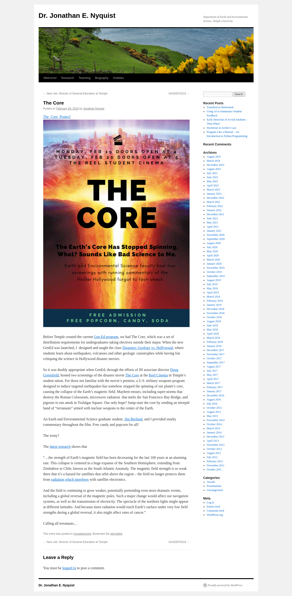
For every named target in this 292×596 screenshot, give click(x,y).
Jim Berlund (133, 419)
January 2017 (214, 391)
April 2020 (213, 255)
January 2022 (214, 210)
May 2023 (212, 181)
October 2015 (214, 407)
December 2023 (215, 164)
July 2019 (212, 284)
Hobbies (118, 78)
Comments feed (215, 510)
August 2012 (214, 453)
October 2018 (214, 317)
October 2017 (214, 358)
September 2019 (216, 276)
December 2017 (215, 350)
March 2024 (213, 160)
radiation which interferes (70, 479)
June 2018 (212, 325)
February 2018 (215, 342)
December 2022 (215, 197)
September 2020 (216, 239)
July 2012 (212, 457)
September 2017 (216, 362)
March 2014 (213, 428)
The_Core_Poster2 (57, 117)
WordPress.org (215, 514)
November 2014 (216, 420)
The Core (132, 375)
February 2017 (215, 387)
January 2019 (214, 304)
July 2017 (212, 370)
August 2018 (214, 321)
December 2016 (215, 395)
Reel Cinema (158, 375)
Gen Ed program (106, 337)
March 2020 (213, 259)
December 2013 (215, 436)
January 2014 (214, 432)
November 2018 (216, 313)
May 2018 (212, 329)
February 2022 (215, 206)
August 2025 (214, 156)
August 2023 (214, 169)
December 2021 (215, 214)
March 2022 (213, 202)
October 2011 (214, 469)
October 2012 (214, 449)
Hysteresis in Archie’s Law (221, 127)
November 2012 (216, 444)
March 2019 (213, 296)
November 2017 (216, 354)
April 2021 (213, 226)
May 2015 (212, 416)
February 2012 (215, 461)
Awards (211, 481)
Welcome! (50, 78)
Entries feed (213, 506)
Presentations (214, 486)
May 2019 (212, 288)
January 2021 (214, 230)
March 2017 (213, 383)
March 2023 (213, 189)
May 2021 (212, 222)
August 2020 (214, 243)
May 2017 (212, 374)
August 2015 (214, 411)
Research (67, 78)
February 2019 (215, 300)
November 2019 (216, 267)
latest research (60, 446)
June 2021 (212, 218)
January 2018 (214, 346)
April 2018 (213, 333)
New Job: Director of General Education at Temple (75, 93)
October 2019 (214, 272)
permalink (116, 533)
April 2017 (213, 379)
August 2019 (214, 280)
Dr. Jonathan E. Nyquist (77, 15)
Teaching (85, 78)
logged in (69, 568)
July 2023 (212, 173)
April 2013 (213, 440)
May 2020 (212, 251)
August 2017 (214, 366)
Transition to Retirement (220, 107)
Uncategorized (82, 533)
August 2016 (214, 399)
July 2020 (212, 247)
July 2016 (212, 403)
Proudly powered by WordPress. (225, 585)
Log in (210, 502)
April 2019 (213, 292)
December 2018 (215, 309)
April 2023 (213, 185)
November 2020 (216, 234)
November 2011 (215, 465)
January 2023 (214, 193)
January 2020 (214, 263)
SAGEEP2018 (179, 93)
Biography (102, 78)
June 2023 (212, 177)
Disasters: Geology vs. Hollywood (148, 348)
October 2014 (214, 424)
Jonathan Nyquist (93, 108)
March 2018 (213, 337)
